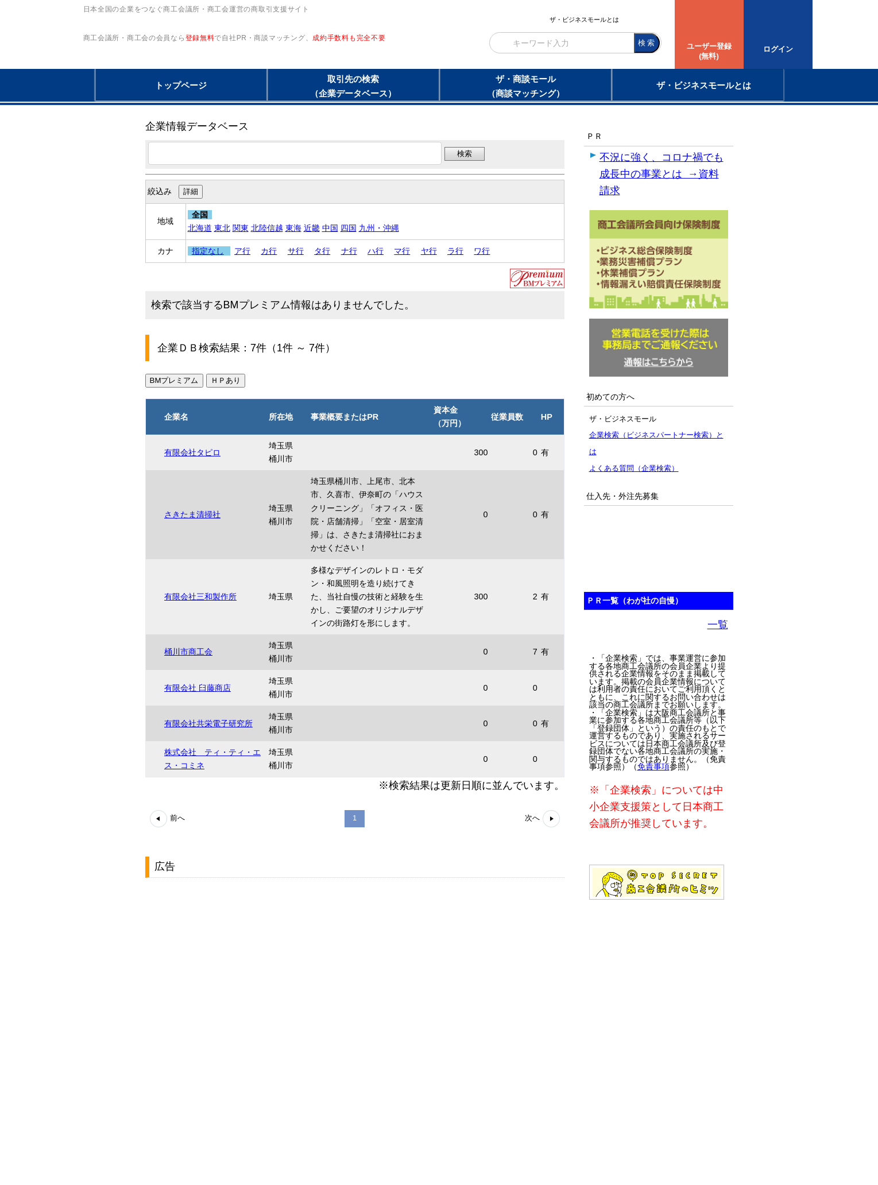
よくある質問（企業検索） (634, 468)
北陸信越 (267, 228)
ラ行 (455, 250)
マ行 (402, 250)
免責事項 (653, 766)
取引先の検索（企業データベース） (353, 86)
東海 (293, 228)
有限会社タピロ (192, 452)
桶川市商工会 (188, 651)
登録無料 (200, 62)
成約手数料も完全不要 (348, 62)
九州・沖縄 (379, 228)
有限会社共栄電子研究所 (208, 723)
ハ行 (376, 250)
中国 (330, 228)
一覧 (717, 624)
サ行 (296, 250)
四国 (349, 228)
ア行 (242, 250)
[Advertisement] (231, 955)
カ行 (269, 250)
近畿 (312, 228)
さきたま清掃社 (192, 514)
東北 (222, 228)
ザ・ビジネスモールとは (584, 19)
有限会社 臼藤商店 (197, 687)
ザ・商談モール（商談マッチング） (525, 86)
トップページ (181, 85)
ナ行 (349, 250)
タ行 (322, 250)
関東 (241, 228)
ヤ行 (429, 250)
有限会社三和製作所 (200, 596)
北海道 (200, 228)
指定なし (208, 250)
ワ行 (482, 250)
